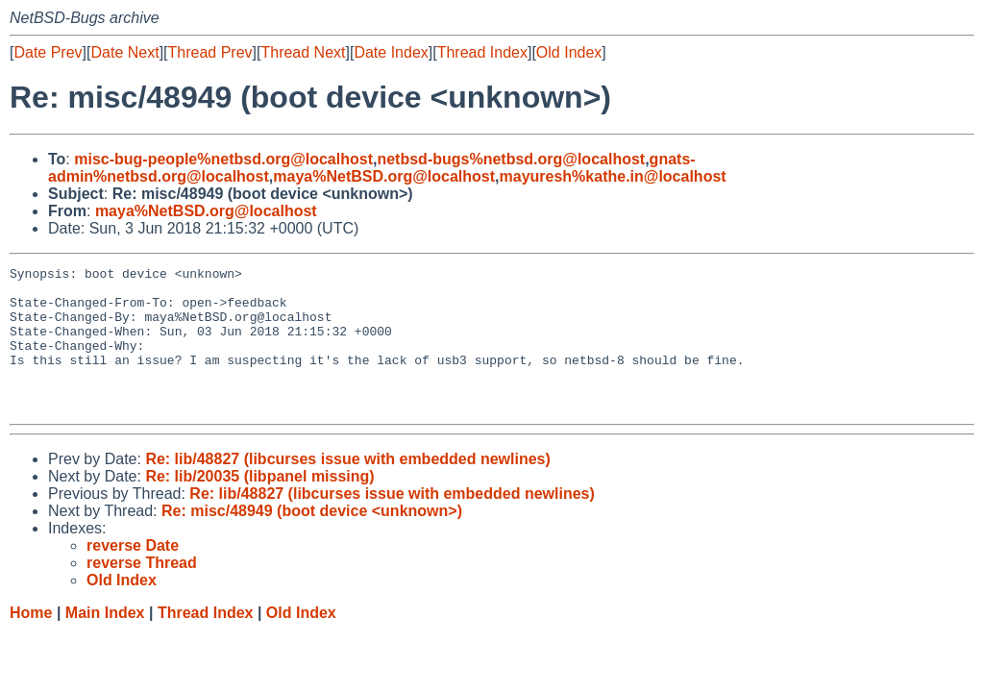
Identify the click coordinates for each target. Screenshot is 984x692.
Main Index (105, 641)
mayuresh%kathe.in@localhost (613, 176)
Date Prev (47, 52)
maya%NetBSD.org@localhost (384, 176)
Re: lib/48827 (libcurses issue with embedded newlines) (347, 488)
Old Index (569, 52)
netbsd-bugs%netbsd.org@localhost (511, 159)
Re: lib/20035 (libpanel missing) (259, 505)
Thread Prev (210, 52)
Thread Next (302, 52)
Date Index (391, 52)
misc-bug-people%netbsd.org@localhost (223, 159)
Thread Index (482, 52)
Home (31, 641)
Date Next (124, 52)
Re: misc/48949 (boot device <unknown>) (311, 539)
